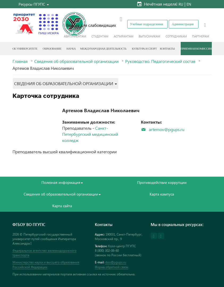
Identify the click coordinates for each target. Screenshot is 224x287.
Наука (71, 48)
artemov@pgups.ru (166, 129)
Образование (52, 48)
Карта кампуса (162, 194)
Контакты (167, 48)
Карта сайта (62, 205)
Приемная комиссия (196, 48)
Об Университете (24, 48)
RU (181, 4)
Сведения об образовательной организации (76, 61)
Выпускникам (149, 36)
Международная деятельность (103, 48)
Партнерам (200, 36)
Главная (20, 61)
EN (189, 4)
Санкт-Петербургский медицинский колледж (90, 134)
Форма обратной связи (111, 267)
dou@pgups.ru (115, 262)
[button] (34, 4)
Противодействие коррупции (162, 182)
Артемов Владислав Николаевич (101, 110)
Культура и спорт (144, 48)
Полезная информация (62, 182)
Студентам (99, 36)
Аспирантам (123, 36)
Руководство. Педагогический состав (160, 61)
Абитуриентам (75, 36)
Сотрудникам (176, 36)
